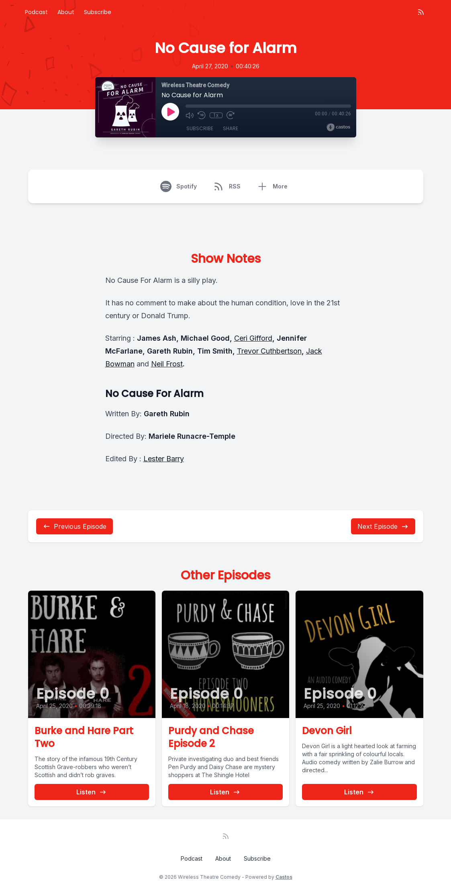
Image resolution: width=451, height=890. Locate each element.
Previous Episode (74, 526)
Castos (283, 877)
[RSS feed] (421, 12)
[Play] (170, 112)
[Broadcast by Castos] (338, 127)
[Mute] (190, 115)
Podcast (36, 12)
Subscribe (97, 12)
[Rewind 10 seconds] (202, 115)
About (65, 12)
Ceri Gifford (253, 338)
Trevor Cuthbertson (269, 351)
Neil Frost (167, 364)
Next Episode (383, 526)
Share (230, 128)
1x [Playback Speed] (215, 115)
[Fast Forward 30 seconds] (231, 115)
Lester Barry (163, 458)
